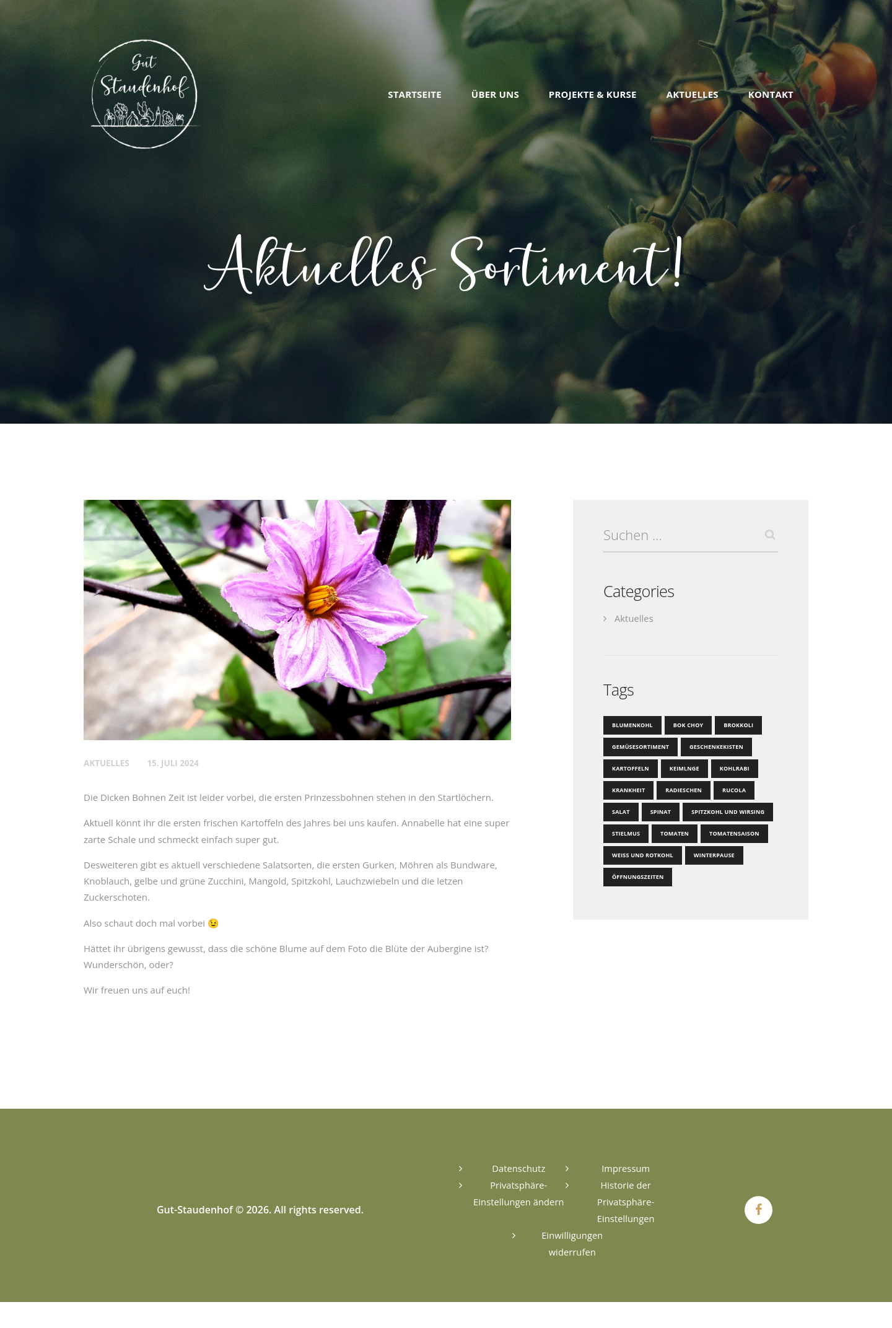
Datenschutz (519, 1168)
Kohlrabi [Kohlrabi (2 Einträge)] (731, 769)
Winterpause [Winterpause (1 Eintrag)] (712, 856)
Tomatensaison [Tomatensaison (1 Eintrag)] (731, 834)
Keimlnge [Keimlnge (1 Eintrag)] (682, 769)
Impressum (625, 1168)
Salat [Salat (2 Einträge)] (620, 812)
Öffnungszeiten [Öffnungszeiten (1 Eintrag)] (637, 877)
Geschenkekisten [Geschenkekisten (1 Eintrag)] (714, 747)
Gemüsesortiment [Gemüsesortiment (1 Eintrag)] (639, 747)
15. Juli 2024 (176, 763)
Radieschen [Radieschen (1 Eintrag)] (682, 791)
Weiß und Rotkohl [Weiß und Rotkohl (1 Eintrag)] (641, 856)
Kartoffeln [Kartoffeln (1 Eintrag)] (630, 769)
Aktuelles (107, 763)
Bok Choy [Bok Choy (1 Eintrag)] (686, 726)
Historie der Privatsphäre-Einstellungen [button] (626, 1202)
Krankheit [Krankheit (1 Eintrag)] (628, 791)
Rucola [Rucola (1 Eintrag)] (731, 791)
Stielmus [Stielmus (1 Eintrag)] (625, 834)
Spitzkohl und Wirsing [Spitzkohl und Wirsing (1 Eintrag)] (725, 812)
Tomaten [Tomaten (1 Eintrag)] (674, 834)
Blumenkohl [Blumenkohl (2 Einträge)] (632, 726)
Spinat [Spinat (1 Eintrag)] (660, 812)
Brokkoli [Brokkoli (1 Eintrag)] (736, 726)
